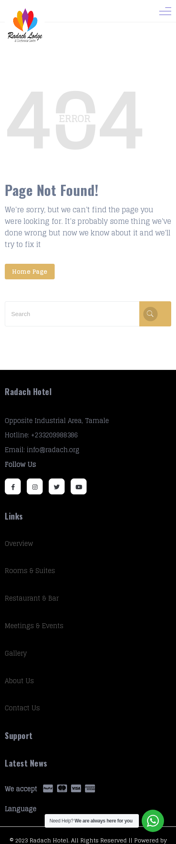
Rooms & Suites (30, 570)
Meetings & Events (34, 625)
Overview (19, 543)
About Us (19, 680)
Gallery (16, 653)
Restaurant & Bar (32, 598)
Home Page (29, 272)
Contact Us (22, 708)
